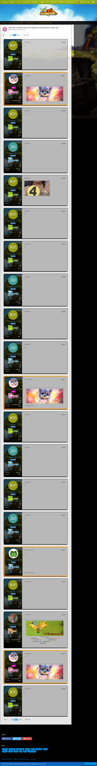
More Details (88, 764)
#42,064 (63, 143)
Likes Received (9, 63)
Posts (7, 65)
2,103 (10, 35)
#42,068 (63, 277)
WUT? (24, 751)
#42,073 (63, 447)
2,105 (18, 35)
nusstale (12, 749)
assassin (39, 749)
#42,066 (63, 211)
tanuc (16, 751)
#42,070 (63, 344)
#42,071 (63, 379)
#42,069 (63, 311)
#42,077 (63, 581)
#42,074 (63, 482)
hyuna (45, 749)
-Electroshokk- (13, 29)
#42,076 (63, 550)
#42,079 (63, 653)
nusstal (4, 749)
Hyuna (54, 640)
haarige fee (20, 749)
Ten (21, 751)
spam (33, 749)
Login (88, 2)
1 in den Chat (32, 751)
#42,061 (63, 42)
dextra (4, 751)
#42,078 (63, 614)
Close (93, 764)
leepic (10, 751)
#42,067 (63, 244)
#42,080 (63, 688)
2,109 (24, 35)
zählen (27, 749)
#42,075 (63, 515)
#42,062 (63, 75)
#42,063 (63, 110)
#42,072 (63, 414)
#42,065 (63, 178)
